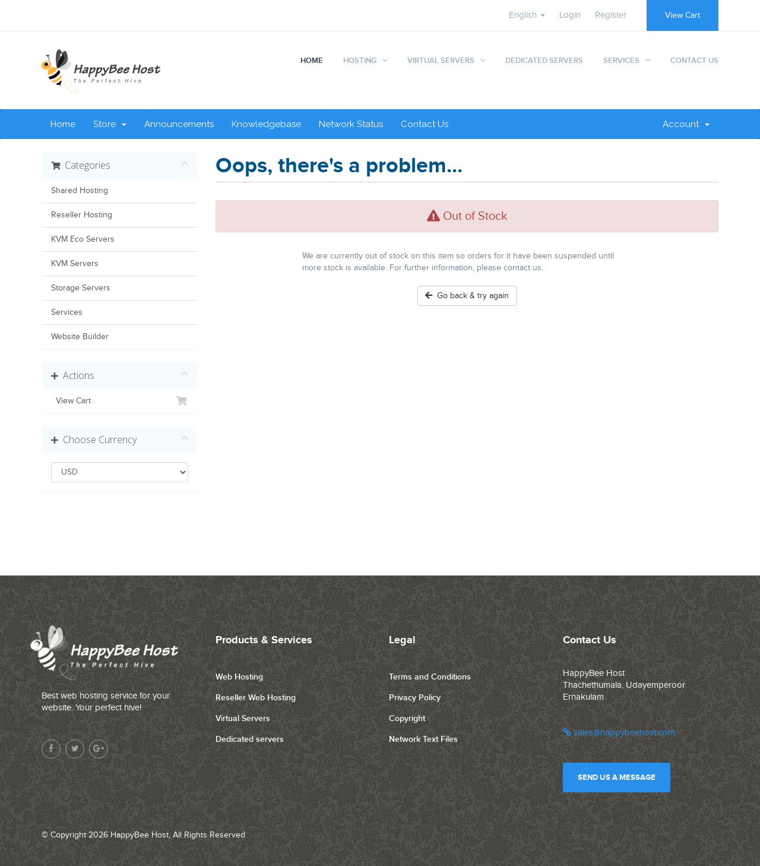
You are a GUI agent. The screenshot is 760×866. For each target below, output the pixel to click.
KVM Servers (75, 263)
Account (686, 124)
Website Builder (80, 337)
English (527, 15)
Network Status (351, 124)
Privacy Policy (415, 698)
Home (311, 60)
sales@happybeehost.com (618, 733)
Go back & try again (467, 296)
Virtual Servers (440, 60)
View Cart (682, 15)
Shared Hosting (79, 190)
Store (109, 124)
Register (610, 15)
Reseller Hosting (81, 215)
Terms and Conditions (430, 677)
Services (621, 60)
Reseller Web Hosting (256, 698)
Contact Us (694, 60)
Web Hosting (239, 677)
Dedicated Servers (544, 60)
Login (570, 15)
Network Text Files (423, 739)
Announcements (179, 124)
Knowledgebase (266, 124)
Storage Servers (80, 288)
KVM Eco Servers (83, 239)
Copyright (407, 718)
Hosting (359, 60)
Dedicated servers (250, 739)
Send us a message (617, 777)
